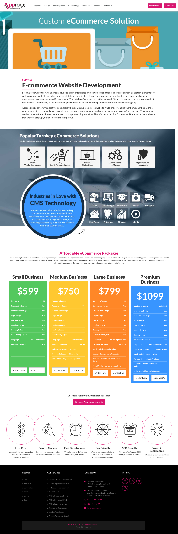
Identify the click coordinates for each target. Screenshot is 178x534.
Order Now (169, 5)
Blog (25, 500)
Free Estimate (154, 5)
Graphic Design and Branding (59, 516)
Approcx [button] (37, 5)
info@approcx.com (94, 508)
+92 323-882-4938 (94, 500)
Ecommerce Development (58, 508)
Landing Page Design (56, 512)
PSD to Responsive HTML (58, 496)
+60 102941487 (93, 504)
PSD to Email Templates (58, 504)
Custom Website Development (60, 480)
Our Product (28, 488)
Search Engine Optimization (59, 484)
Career (26, 496)
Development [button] (59, 5)
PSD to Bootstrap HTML (58, 500)
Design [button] (47, 5)
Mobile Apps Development (59, 488)
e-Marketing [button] (73, 5)
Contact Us (107, 5)
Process (96, 5)
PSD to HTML (54, 492)
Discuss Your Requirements (89, 401)
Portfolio (86, 5)
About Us (27, 484)
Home (26, 480)
